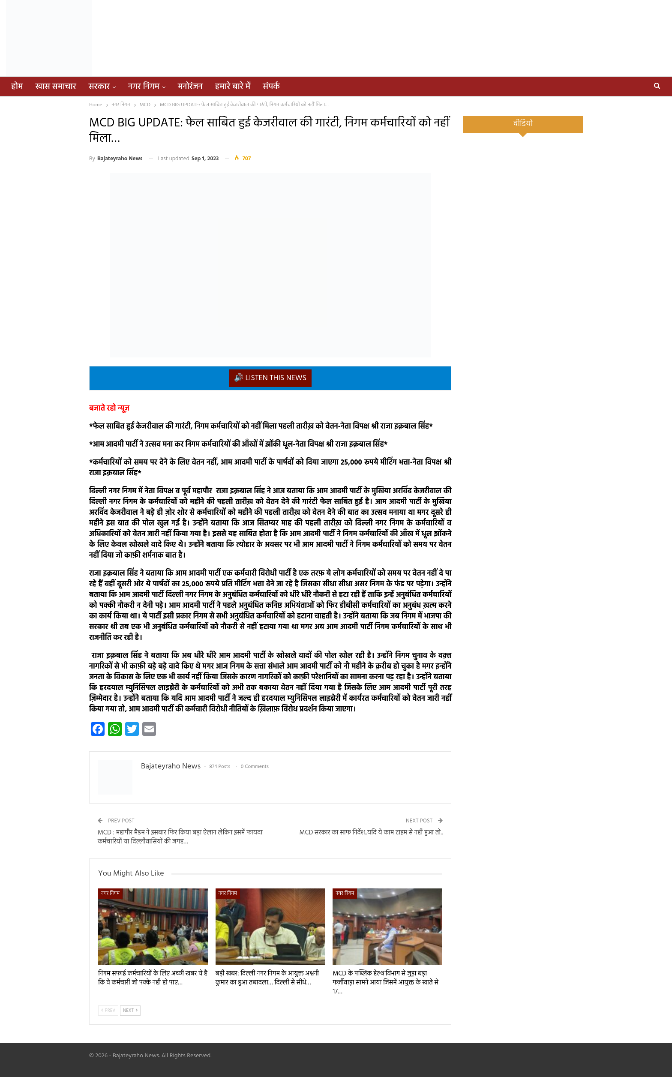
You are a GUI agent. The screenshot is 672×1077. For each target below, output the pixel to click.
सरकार (99, 87)
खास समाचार (56, 87)
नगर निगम (143, 87)
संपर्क (271, 87)
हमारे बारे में (232, 87)
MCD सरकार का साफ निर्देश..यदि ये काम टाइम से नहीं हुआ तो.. (371, 833)
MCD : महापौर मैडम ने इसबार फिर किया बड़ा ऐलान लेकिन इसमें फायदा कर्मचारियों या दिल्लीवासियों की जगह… (180, 837)
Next (130, 1010)
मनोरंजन (190, 87)
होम (17, 87)
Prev (108, 1010)
